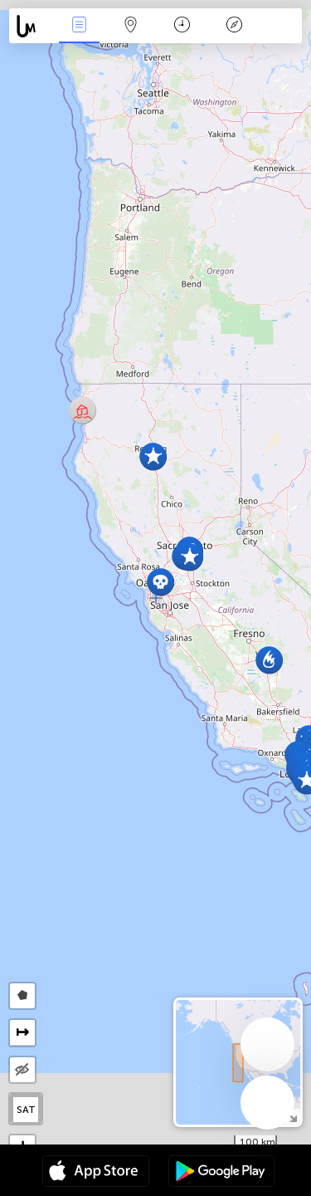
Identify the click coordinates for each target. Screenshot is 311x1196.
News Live (78, 26)
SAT (26, 1109)
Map (131, 26)
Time (182, 26)
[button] (269, 660)
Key (234, 26)
